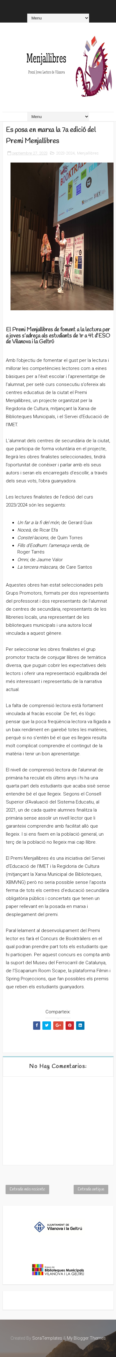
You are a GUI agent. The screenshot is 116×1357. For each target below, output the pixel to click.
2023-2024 (65, 153)
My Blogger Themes (86, 1338)
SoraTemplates (47, 1338)
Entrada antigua (91, 1189)
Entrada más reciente (27, 1189)
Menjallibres (88, 153)
